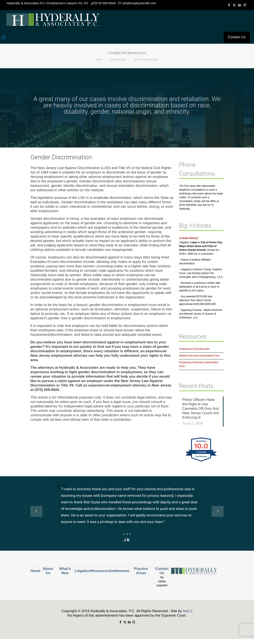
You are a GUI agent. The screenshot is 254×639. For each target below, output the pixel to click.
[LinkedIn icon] (239, 5)
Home (99, 59)
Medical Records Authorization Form (199, 355)
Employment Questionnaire (194, 348)
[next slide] (218, 511)
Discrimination (118, 59)
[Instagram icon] (244, 5)
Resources (100, 571)
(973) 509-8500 (105, 3)
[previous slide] (36, 511)
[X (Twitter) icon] (234, 5)
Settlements (119, 571)
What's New (65, 571)
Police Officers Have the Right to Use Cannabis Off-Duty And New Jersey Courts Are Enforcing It (200, 408)
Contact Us (237, 37)
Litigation (82, 571)
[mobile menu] (3, 37)
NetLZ (188, 611)
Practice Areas (141, 571)
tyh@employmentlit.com (139, 3)
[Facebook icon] (229, 5)
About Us (48, 571)
